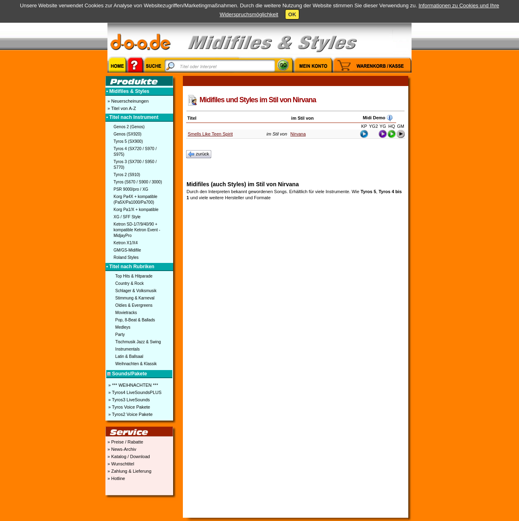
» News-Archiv (121, 449)
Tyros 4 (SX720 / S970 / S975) (135, 151)
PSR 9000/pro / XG (131, 189)
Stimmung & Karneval (134, 298)
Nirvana (298, 133)
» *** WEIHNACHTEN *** (132, 385)
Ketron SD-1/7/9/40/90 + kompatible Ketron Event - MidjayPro (137, 230)
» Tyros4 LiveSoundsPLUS (134, 392)
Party (119, 334)
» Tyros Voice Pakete (128, 407)
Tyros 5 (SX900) (128, 141)
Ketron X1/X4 (125, 243)
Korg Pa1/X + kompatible (136, 209)
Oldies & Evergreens (133, 305)
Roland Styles (126, 257)
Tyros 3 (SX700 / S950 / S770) (135, 164)
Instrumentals (127, 349)
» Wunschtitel (120, 463)
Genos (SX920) (128, 134)
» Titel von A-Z (121, 108)
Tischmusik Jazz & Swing (138, 342)
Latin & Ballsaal (129, 356)
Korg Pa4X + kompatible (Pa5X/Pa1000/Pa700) (135, 199)
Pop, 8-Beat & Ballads (135, 320)
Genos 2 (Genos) (129, 127)
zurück (198, 154)
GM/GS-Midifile (127, 250)
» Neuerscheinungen (127, 101)
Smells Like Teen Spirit (210, 133)
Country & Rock (129, 283)
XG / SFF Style (127, 217)
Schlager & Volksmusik (136, 290)
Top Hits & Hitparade (133, 276)
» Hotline (115, 478)
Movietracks (126, 312)
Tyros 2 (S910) (127, 174)
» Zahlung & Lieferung (128, 471)
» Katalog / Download (128, 456)
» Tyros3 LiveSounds (128, 399)
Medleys (122, 327)
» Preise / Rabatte (124, 441)
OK (292, 14)
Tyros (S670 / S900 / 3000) (138, 182)
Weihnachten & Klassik (136, 364)
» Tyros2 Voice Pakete (129, 414)
